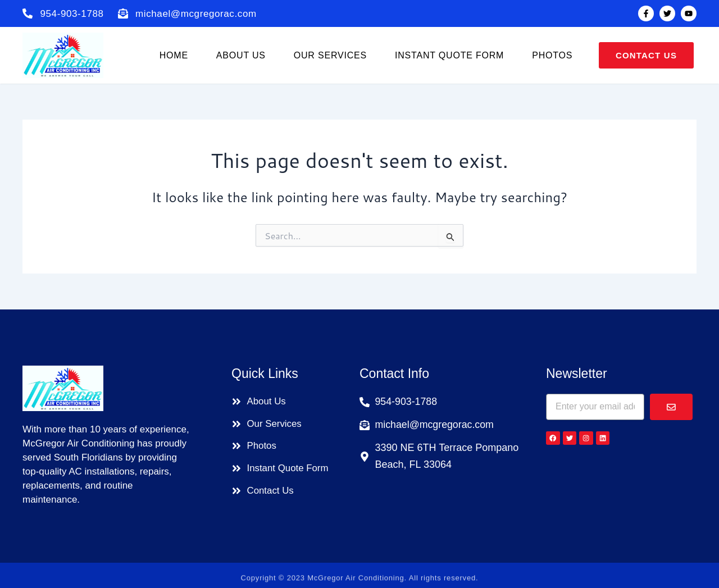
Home (174, 55)
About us (241, 55)
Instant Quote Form (449, 55)
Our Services (330, 55)
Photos (552, 55)
